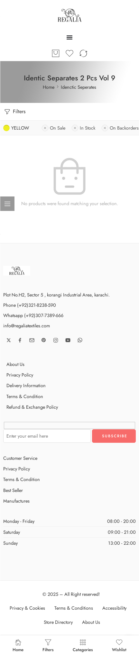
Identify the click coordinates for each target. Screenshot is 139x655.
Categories (83, 645)
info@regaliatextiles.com (26, 325)
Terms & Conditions (73, 608)
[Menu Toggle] (69, 37)
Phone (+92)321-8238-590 (29, 305)
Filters (14, 112)
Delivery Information (26, 385)
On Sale (53, 127)
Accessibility (114, 608)
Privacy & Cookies (27, 608)
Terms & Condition (24, 396)
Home (48, 87)
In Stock (83, 127)
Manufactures (16, 500)
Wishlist (119, 645)
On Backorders (120, 127)
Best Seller (13, 490)
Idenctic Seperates (78, 87)
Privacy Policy (19, 374)
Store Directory (58, 622)
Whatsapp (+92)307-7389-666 (33, 315)
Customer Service (20, 458)
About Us (15, 364)
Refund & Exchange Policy (32, 407)
